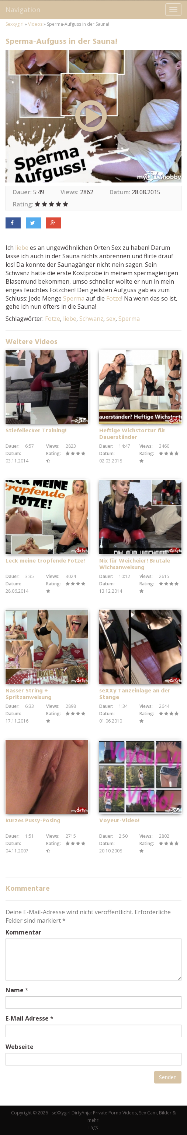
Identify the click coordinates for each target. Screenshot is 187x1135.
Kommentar (23, 932)
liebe (21, 248)
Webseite (20, 1047)
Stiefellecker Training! (36, 431)
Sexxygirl (15, 24)
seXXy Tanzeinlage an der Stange (134, 694)
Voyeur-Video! (119, 821)
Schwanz (91, 319)
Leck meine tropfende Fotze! (45, 561)
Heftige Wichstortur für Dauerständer (132, 434)
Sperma (73, 298)
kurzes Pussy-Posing (33, 821)
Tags (93, 1127)
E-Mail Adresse (27, 1018)
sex (110, 319)
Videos (35, 24)
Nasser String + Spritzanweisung (29, 694)
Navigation (23, 9)
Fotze (113, 298)
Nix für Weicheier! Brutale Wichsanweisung (134, 564)
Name (15, 990)
